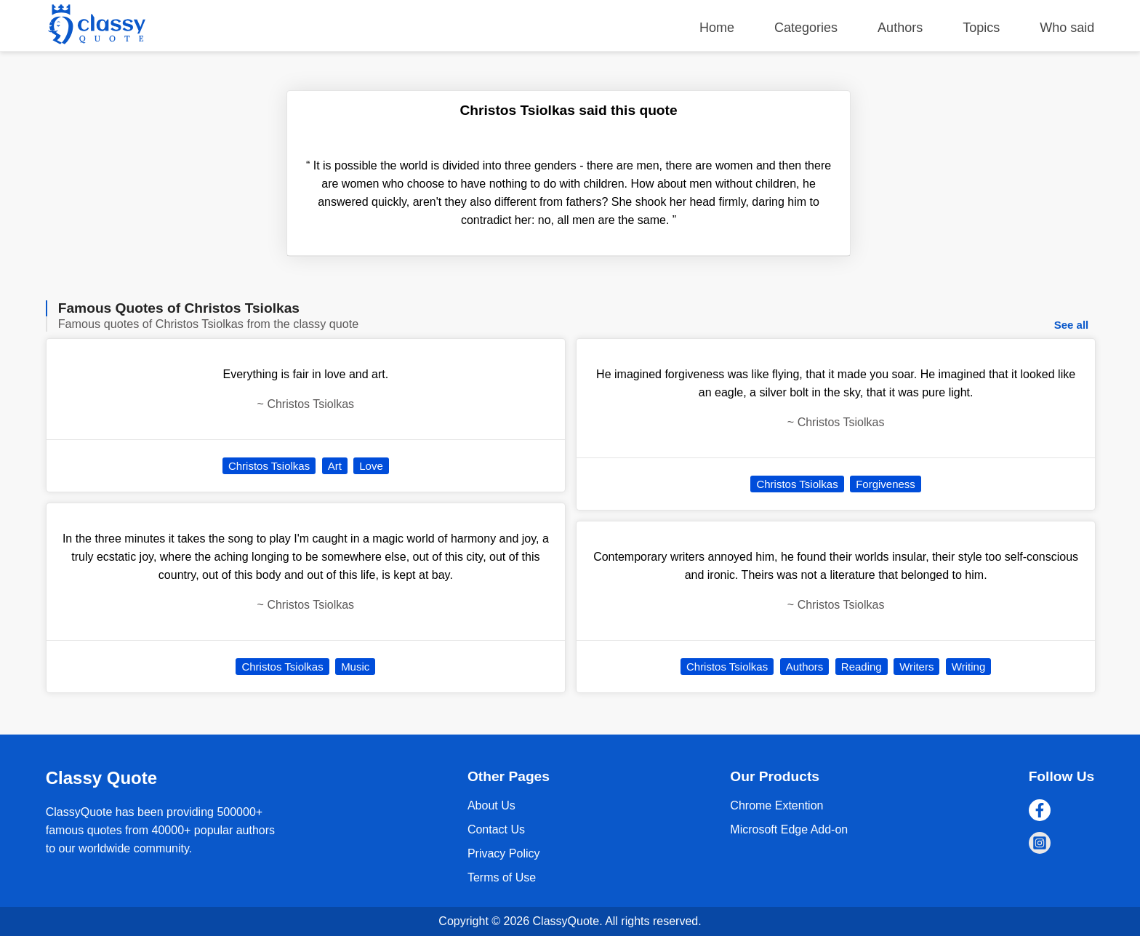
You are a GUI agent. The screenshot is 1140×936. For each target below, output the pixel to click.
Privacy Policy (503, 853)
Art (335, 466)
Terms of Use (501, 877)
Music (355, 666)
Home (716, 27)
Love (371, 466)
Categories (806, 27)
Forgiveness (885, 484)
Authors (900, 27)
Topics (981, 27)
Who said (1067, 27)
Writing (968, 666)
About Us (491, 805)
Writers (916, 666)
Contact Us (496, 829)
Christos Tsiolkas (269, 466)
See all (1071, 325)
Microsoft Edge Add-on (789, 829)
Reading (861, 666)
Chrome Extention (776, 805)
